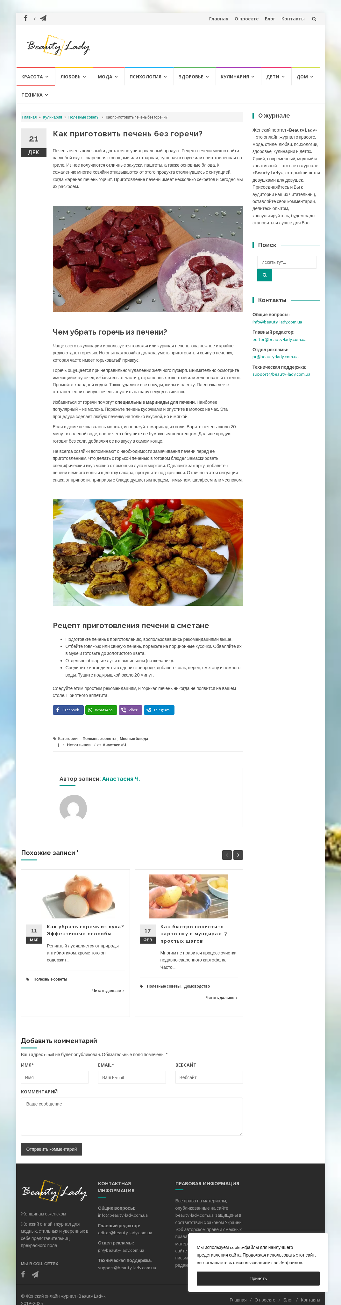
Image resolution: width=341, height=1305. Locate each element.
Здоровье (191, 77)
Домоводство (197, 986)
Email (106, 1065)
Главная (218, 19)
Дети (272, 77)
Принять (258, 1278)
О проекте (247, 19)
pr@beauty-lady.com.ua (275, 356)
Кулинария (235, 77)
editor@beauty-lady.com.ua (279, 339)
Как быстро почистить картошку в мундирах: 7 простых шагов (193, 934)
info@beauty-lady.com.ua (277, 321)
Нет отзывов (79, 745)
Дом (302, 77)
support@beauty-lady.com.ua (281, 374)
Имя (27, 1065)
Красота (32, 77)
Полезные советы (83, 117)
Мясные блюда (134, 738)
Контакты (293, 19)
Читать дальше (108, 990)
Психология (145, 77)
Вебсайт (185, 1065)
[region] (258, 1262)
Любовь (70, 77)
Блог (270, 19)
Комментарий (39, 1092)
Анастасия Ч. (115, 745)
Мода (105, 77)
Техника (32, 95)
